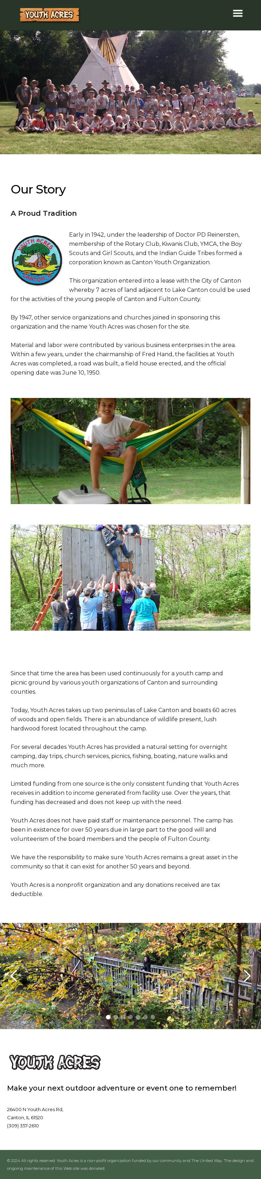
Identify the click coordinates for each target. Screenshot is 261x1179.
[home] (51, 15)
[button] (237, 13)
